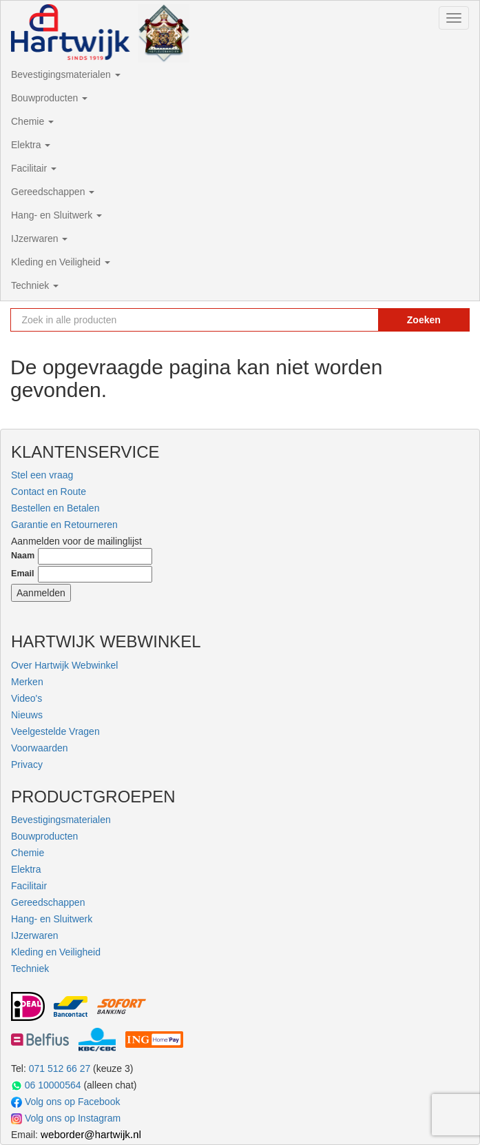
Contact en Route (48, 491)
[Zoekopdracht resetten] (355, 320)
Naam (22, 555)
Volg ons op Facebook (65, 1102)
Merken (27, 681)
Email (22, 573)
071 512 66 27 (60, 1068)
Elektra (30, 144)
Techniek (35, 285)
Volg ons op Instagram (66, 1118)
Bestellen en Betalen (55, 508)
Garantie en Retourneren (64, 524)
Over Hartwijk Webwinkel (64, 665)
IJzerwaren (39, 238)
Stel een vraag (42, 474)
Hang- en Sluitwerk (56, 215)
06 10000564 (46, 1085)
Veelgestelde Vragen (55, 731)
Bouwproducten (49, 97)
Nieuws (27, 714)
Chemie (32, 121)
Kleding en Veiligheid (60, 261)
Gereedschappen (52, 191)
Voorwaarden (39, 747)
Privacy (27, 764)
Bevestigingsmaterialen (66, 74)
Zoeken (424, 319)
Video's (26, 698)
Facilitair (33, 168)
